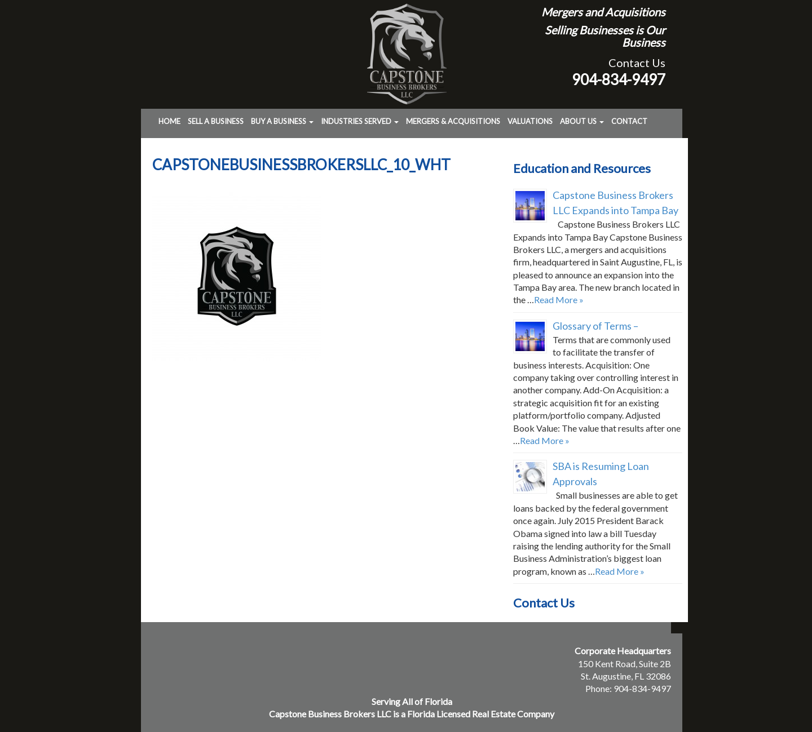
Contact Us (636, 62)
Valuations (530, 121)
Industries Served (360, 121)
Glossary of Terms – (595, 326)
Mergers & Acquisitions (453, 121)
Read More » (559, 299)
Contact (629, 121)
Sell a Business (216, 121)
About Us (582, 121)
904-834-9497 (618, 79)
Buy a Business (282, 121)
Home (169, 121)
